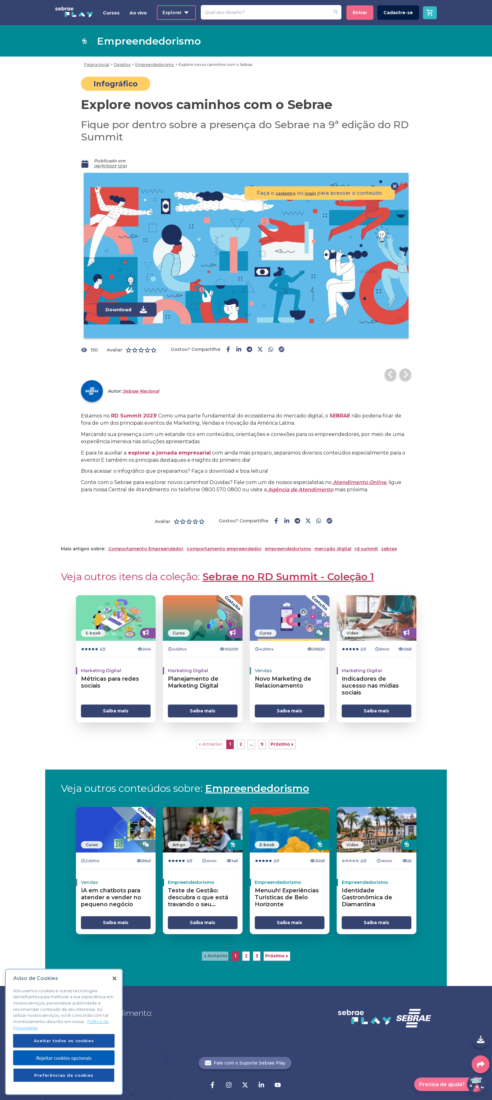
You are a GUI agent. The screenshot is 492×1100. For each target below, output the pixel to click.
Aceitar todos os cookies (64, 1040)
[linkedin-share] (239, 349)
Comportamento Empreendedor (146, 537)
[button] (210, 732)
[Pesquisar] (265, 12)
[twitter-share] (260, 349)
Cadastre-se (398, 12)
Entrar (360, 12)
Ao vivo (138, 13)
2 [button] (240, 732)
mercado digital (332, 537)
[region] (64, 1032)
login (309, 193)
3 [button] (256, 944)
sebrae (389, 537)
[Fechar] (114, 978)
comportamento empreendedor (224, 537)
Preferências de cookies (64, 1075)
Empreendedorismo (257, 777)
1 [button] (230, 732)
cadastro (282, 193)
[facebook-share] (228, 349)
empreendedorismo (288, 537)
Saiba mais (115, 699)
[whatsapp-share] (271, 349)
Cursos (111, 13)
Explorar (176, 12)
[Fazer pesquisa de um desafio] (335, 12)
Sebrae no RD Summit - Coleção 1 (288, 565)
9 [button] (262, 732)
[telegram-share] (249, 349)
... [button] (251, 732)
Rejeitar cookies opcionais (64, 1058)
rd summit (366, 537)
